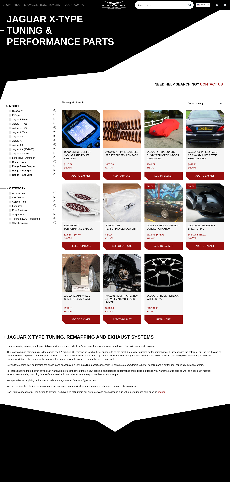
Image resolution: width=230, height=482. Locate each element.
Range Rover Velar (22, 175)
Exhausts (17, 206)
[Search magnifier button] (190, 5)
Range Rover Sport (22, 170)
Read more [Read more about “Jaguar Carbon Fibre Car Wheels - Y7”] (163, 319)
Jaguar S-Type (19, 128)
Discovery (17, 111)
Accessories (18, 193)
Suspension (18, 214)
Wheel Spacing (20, 223)
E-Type (16, 115)
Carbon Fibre (19, 202)
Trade (66, 5)
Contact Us (211, 84)
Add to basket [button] (80, 176)
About (18, 5)
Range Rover (19, 162)
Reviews (54, 5)
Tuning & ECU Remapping (26, 219)
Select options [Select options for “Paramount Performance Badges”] (81, 246)
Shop (6, 5)
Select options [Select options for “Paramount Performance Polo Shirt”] (122, 246)
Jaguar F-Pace (20, 119)
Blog (43, 5)
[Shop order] (205, 103)
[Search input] (161, 5)
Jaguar (161, 392)
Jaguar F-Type (19, 124)
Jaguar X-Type (19, 132)
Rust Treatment (20, 210)
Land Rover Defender (23, 158)
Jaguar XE (17, 136)
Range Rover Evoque (23, 166)
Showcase (31, 5)
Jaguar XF (17, 141)
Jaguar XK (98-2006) (23, 149)
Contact (79, 5)
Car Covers (18, 197)
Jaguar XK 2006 (20, 153)
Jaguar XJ (17, 145)
